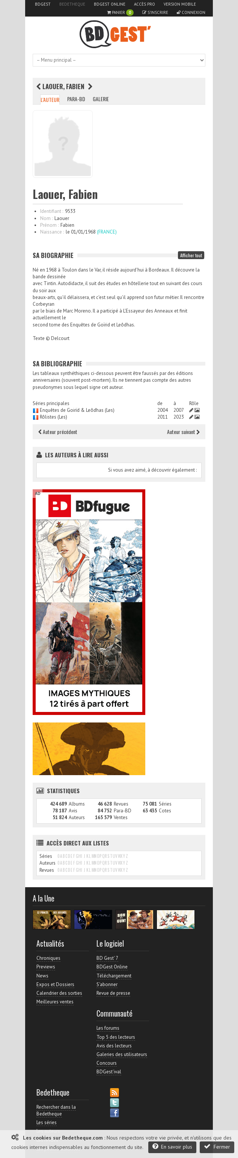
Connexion (191, 12)
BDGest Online (109, 4)
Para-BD (76, 99)
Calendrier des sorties (59, 993)
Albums (77, 804)
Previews (45, 967)
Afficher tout (191, 255)
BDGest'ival (108, 1071)
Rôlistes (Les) (53, 417)
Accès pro (144, 4)
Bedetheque (72, 4)
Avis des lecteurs (114, 1046)
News (42, 976)
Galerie (101, 99)
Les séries (46, 1122)
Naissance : (52, 232)
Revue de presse (113, 993)
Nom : (46, 218)
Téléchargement (113, 976)
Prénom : (49, 225)
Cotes (165, 810)
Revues (121, 804)
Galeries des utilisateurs (121, 1054)
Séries (165, 804)
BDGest (43, 4)
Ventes (121, 817)
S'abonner (106, 984)
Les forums (107, 1028)
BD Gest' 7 (107, 958)
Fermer (217, 1146)
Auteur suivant (183, 432)
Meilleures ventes (55, 1002)
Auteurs (77, 817)
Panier (120, 12)
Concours (106, 1063)
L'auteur (50, 99)
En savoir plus (172, 1146)
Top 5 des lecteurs (115, 1037)
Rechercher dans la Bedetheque (56, 1110)
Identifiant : (51, 211)
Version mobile (180, 4)
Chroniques (48, 958)
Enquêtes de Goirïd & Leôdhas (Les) (77, 410)
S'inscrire (155, 12)
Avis (73, 810)
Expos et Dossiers (55, 984)
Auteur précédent (57, 432)
